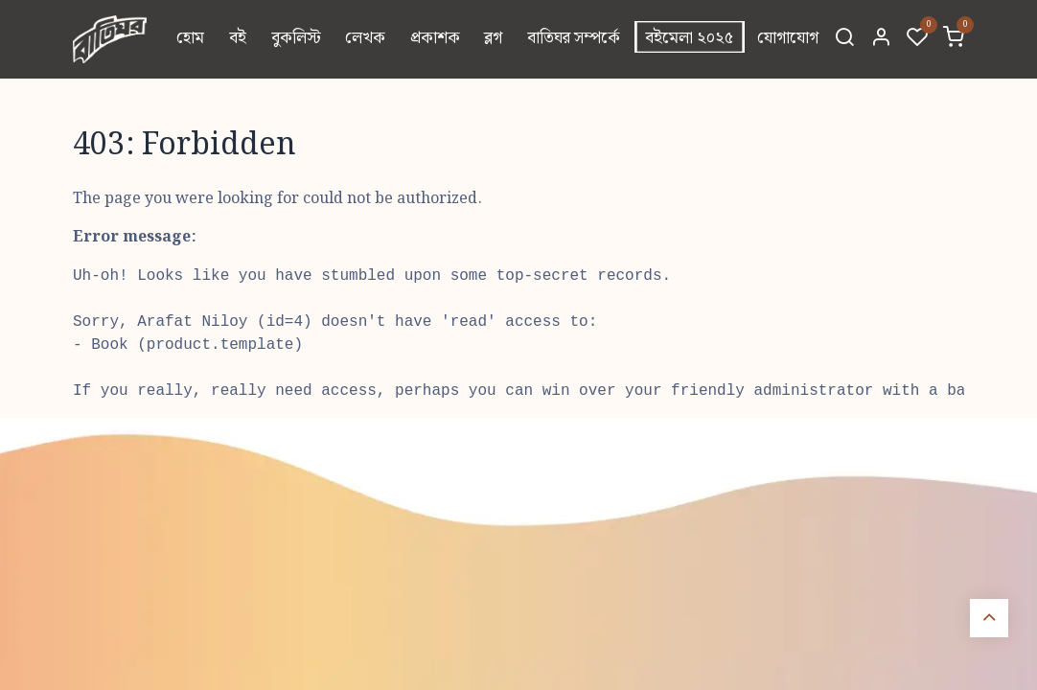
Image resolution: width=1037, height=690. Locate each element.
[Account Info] (880, 39)
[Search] (844, 39)
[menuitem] (191, 39)
